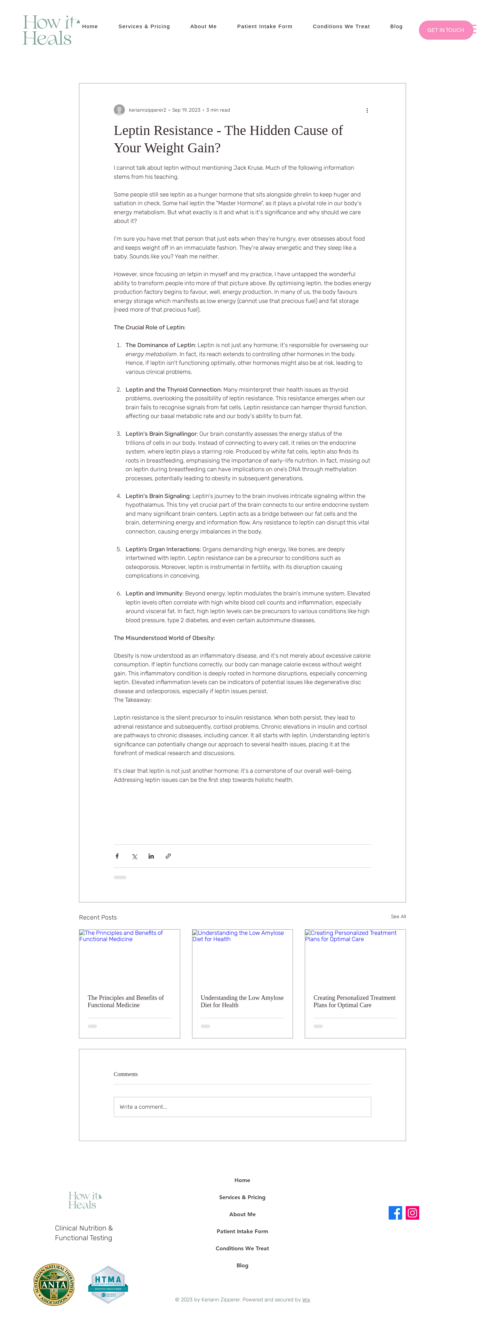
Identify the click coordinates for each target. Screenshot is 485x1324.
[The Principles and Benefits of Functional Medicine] (129, 958)
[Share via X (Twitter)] (134, 856)
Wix (306, 1300)
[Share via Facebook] (117, 856)
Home (242, 1180)
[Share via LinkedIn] (151, 856)
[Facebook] (395, 1213)
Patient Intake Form (242, 1231)
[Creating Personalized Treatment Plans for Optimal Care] (355, 958)
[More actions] (367, 110)
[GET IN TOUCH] (446, 30)
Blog (242, 1265)
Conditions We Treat (242, 1248)
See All (398, 917)
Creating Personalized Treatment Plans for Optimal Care (354, 1001)
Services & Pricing (242, 1197)
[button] (470, 29)
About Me (242, 1214)
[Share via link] (168, 856)
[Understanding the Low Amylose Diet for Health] (242, 958)
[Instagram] (412, 1213)
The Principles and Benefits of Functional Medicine (126, 1001)
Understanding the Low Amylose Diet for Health (242, 1001)
